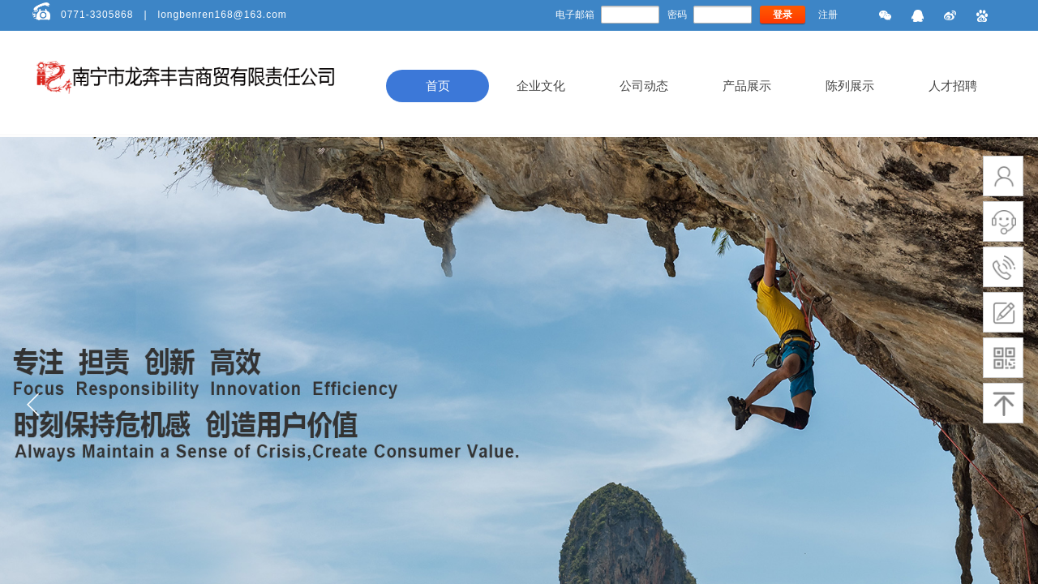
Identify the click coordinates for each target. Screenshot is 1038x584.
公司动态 (644, 85)
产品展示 (747, 85)
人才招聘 (953, 85)
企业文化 (541, 85)
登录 (782, 14)
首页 (438, 85)
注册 (828, 14)
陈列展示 (850, 85)
